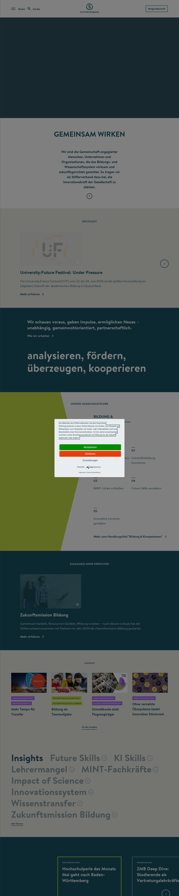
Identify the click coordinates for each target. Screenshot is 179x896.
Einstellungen (90, 460)
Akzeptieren (90, 447)
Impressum (82, 472)
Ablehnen (90, 453)
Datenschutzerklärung (93, 472)
